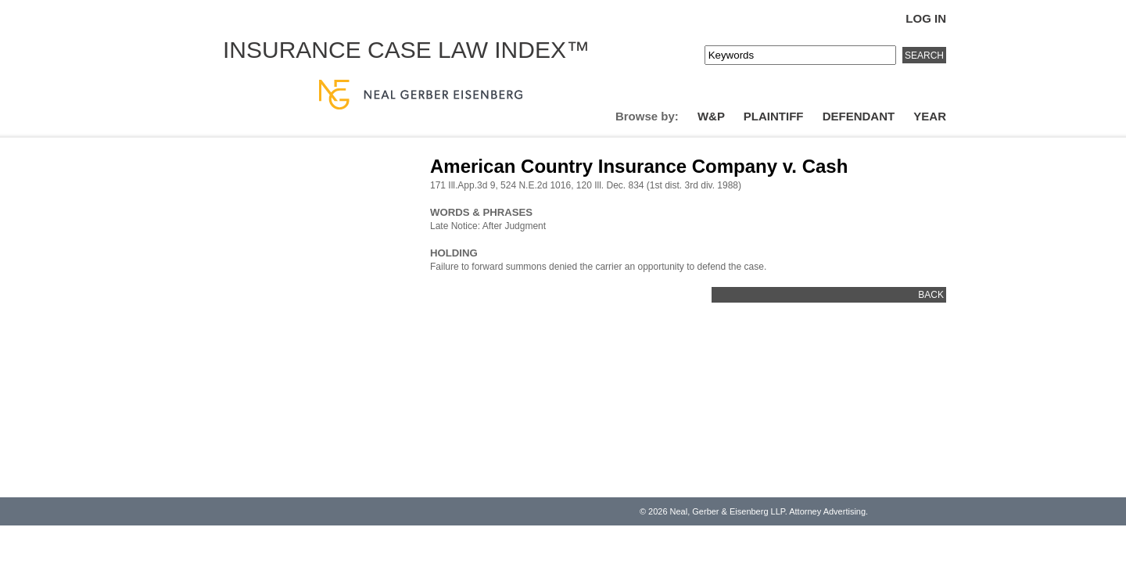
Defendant (859, 116)
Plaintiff (774, 116)
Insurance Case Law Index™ (406, 50)
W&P (711, 116)
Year (929, 116)
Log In (925, 18)
